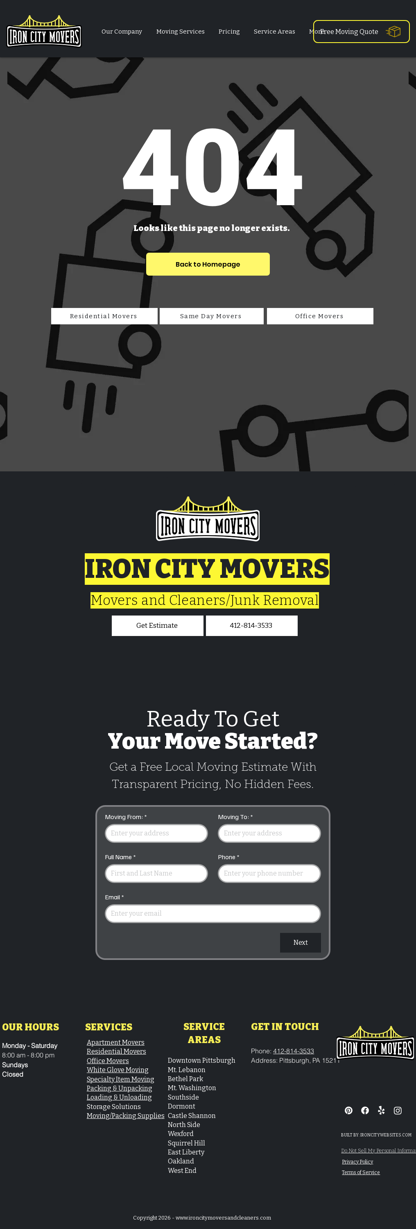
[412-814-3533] (252, 626)
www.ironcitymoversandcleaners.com (223, 1218)
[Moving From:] (154, 833)
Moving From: (126, 817)
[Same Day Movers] (212, 316)
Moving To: (235, 817)
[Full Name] (154, 873)
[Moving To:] (267, 833)
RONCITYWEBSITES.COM (386, 1135)
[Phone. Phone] (267, 873)
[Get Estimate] (157, 626)
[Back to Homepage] (208, 264)
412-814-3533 (293, 1051)
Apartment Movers (116, 1042)
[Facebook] (365, 1110)
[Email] (210, 913)
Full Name (120, 857)
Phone (229, 857)
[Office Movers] (320, 316)
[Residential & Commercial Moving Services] (381, 1110)
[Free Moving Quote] (361, 31)
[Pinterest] (349, 1110)
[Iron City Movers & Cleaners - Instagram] (398, 1110)
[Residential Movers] (104, 316)
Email (114, 897)
